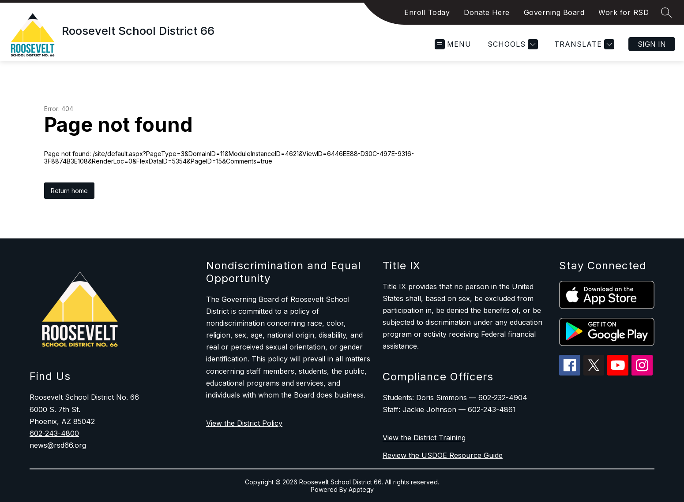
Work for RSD (623, 12)
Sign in (652, 44)
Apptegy (361, 489)
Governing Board (554, 12)
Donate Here (487, 12)
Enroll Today (427, 12)
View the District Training (424, 437)
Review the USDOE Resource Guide (443, 455)
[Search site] (666, 12)
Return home (69, 190)
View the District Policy (244, 423)
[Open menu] (453, 44)
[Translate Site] (583, 44)
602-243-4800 (54, 433)
